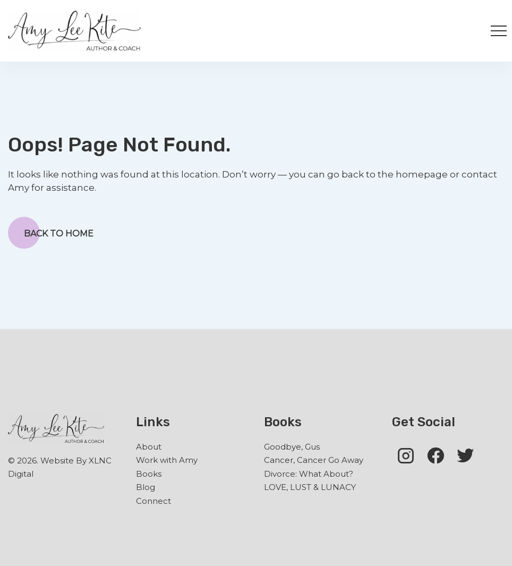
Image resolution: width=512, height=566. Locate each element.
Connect (153, 501)
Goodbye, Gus (292, 447)
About (148, 447)
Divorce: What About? (308, 474)
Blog (145, 487)
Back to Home (50, 233)
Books (148, 474)
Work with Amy (167, 460)
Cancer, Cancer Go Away (313, 460)
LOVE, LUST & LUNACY (310, 487)
